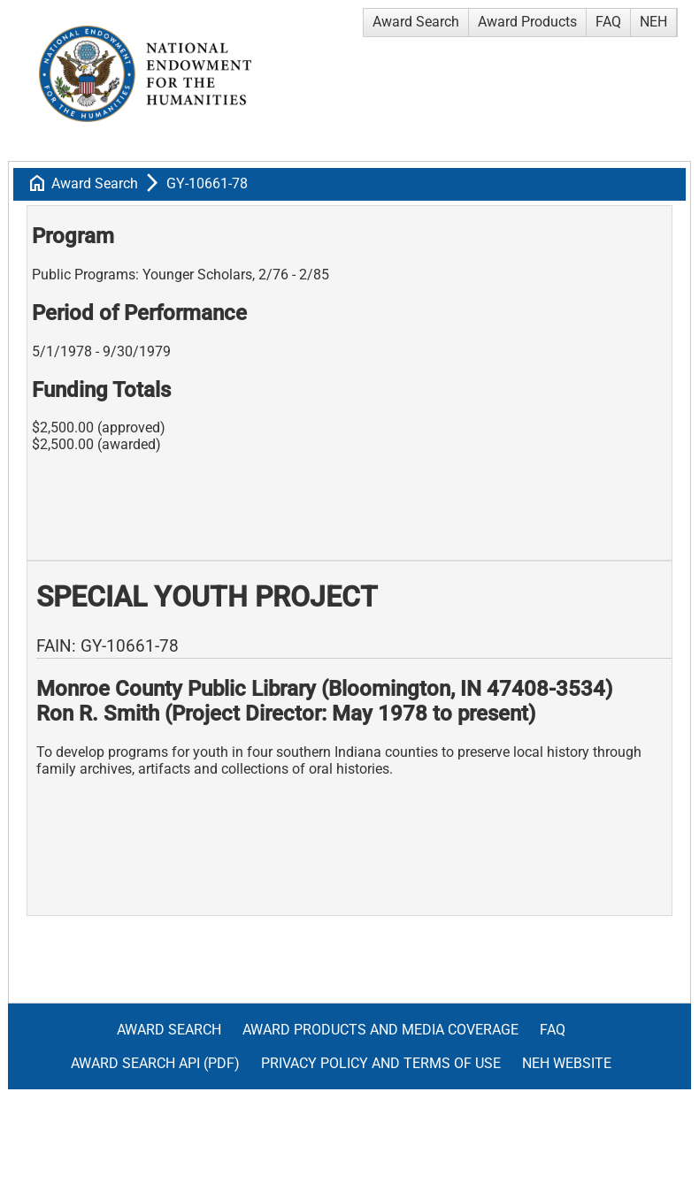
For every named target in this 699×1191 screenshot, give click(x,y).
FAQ (608, 21)
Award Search (416, 21)
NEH (653, 21)
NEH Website (566, 1063)
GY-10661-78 (207, 183)
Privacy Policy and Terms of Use (381, 1063)
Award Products (527, 21)
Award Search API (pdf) (155, 1063)
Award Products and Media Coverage (380, 1029)
